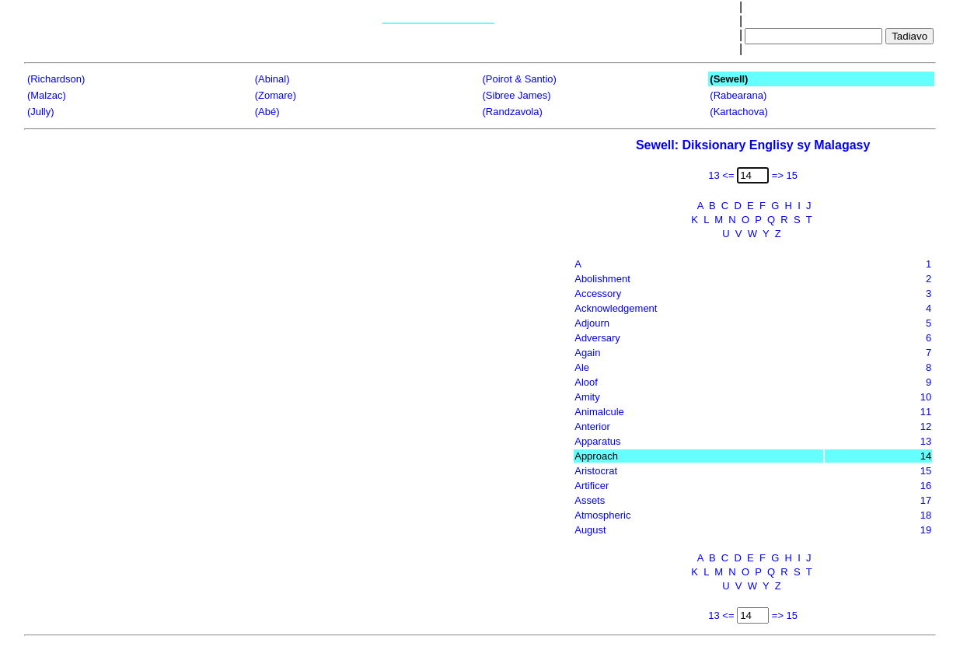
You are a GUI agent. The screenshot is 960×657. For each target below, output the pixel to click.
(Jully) (40, 111)
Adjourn (591, 323)
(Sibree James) (517, 95)
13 (925, 441)
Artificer (591, 485)
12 (925, 426)
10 (925, 397)
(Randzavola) (513, 111)
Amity (587, 397)
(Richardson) (56, 79)
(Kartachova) (738, 111)
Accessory (597, 293)
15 (925, 471)
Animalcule (599, 412)
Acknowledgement (615, 308)
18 (925, 515)
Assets (589, 500)
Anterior (592, 426)
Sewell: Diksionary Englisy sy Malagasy (753, 145)
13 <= (721, 175)
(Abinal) (272, 79)
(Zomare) (275, 95)
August (590, 530)
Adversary (597, 338)
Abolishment (602, 279)
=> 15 (785, 175)
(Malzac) (46, 95)
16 (925, 485)
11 (925, 412)
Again (587, 352)
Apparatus (597, 441)
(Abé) (267, 111)
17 (925, 500)
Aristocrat (595, 471)
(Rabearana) (738, 95)
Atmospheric (602, 515)
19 (925, 530)
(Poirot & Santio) (520, 79)
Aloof (586, 382)
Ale (581, 367)
